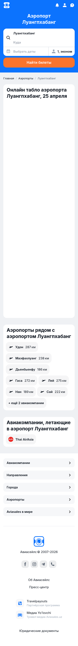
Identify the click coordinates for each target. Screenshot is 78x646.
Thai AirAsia (20, 439)
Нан (20, 391)
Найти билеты (39, 62)
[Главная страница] (6, 5)
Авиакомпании (39, 463)
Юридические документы (39, 631)
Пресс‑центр (39, 587)
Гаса (21, 380)
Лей (53, 380)
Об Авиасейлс (39, 580)
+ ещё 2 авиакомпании (26, 403)
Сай (52, 391)
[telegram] (43, 564)
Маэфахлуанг (28, 358)
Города (39, 487)
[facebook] (25, 564)
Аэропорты (39, 499)
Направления (39, 475)
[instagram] (34, 564)
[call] (52, 564)
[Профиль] (64, 5)
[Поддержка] (72, 5)
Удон (22, 346)
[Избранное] (57, 5)
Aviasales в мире (39, 512)
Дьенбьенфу (27, 369)
